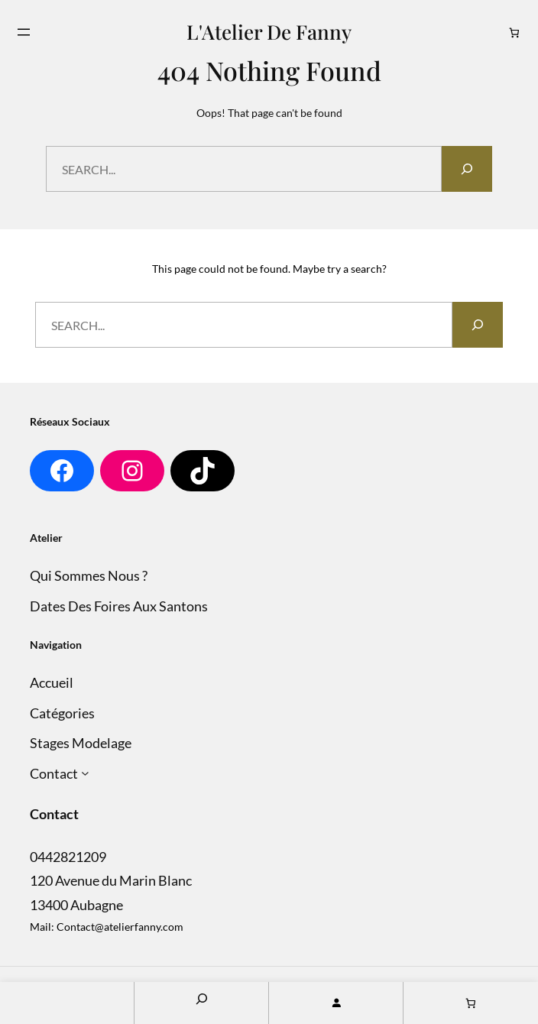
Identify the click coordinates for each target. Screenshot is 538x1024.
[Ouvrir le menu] (24, 32)
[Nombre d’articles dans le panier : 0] (514, 32)
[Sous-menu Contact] (85, 774)
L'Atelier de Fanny (269, 31)
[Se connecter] (336, 1003)
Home (67, 1003)
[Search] (467, 169)
